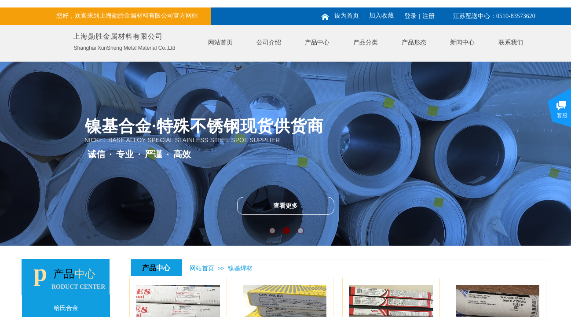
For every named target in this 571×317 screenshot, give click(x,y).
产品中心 (317, 42)
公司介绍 (268, 42)
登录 (410, 16)
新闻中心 (462, 42)
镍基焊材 (240, 268)
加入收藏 (381, 15)
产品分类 (365, 42)
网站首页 (220, 42)
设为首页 (346, 15)
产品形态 (414, 42)
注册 (428, 16)
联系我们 (510, 42)
